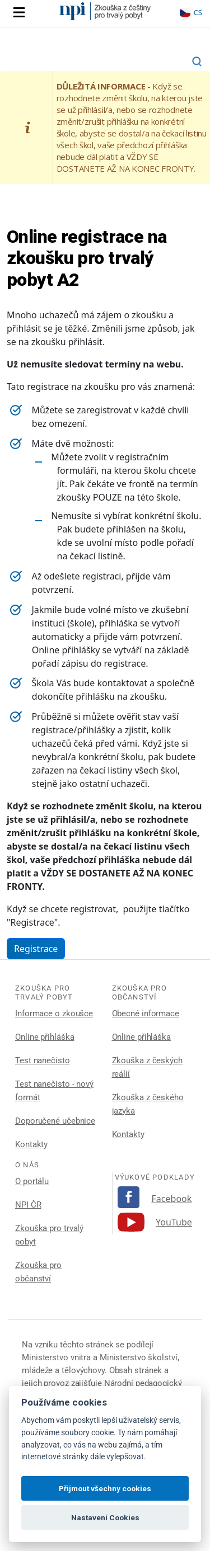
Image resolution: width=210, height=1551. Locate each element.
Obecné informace (145, 1013)
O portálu (32, 1181)
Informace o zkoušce (54, 1013)
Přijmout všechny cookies (105, 1488)
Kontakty (31, 1144)
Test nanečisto (42, 1060)
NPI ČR (28, 1205)
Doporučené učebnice (55, 1121)
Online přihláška (44, 1037)
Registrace (36, 948)
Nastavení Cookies (105, 1517)
